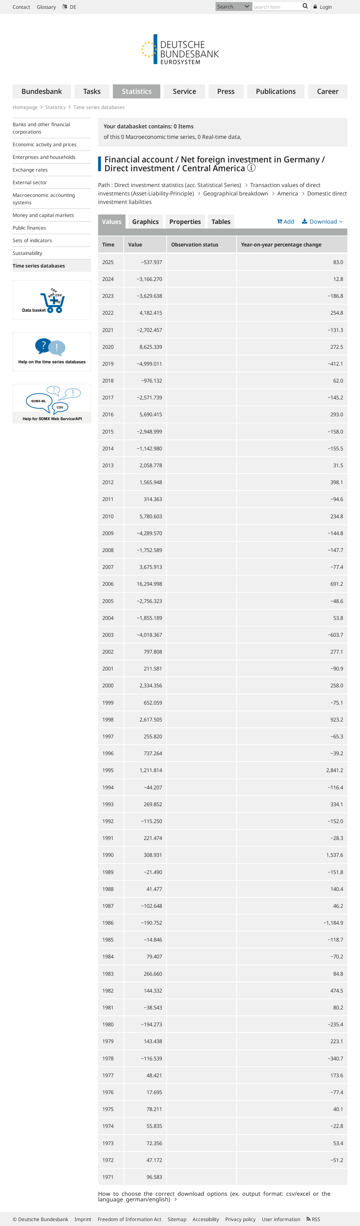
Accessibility (206, 1219)
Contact (21, 7)
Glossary (46, 7)
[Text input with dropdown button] (281, 6)
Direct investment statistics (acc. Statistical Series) (177, 185)
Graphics (145, 221)
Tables (221, 221)
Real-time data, (220, 137)
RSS (313, 1219)
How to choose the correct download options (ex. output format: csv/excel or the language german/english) (214, 1196)
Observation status (194, 244)
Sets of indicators (32, 240)
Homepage (25, 107)
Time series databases (99, 107)
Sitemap (177, 1219)
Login (323, 7)
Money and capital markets (43, 215)
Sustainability (27, 253)
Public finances (29, 227)
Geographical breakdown (235, 193)
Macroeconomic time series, (159, 137)
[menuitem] (42, 91)
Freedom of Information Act (129, 1219)
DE (69, 7)
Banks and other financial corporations (41, 128)
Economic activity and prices (45, 144)
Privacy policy (240, 1219)
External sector (30, 182)
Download (323, 221)
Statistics (55, 107)
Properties (185, 221)
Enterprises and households (44, 157)
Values (112, 221)
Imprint (83, 1219)
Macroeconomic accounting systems (44, 199)
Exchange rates (30, 169)
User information (281, 1219)
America (287, 193)
